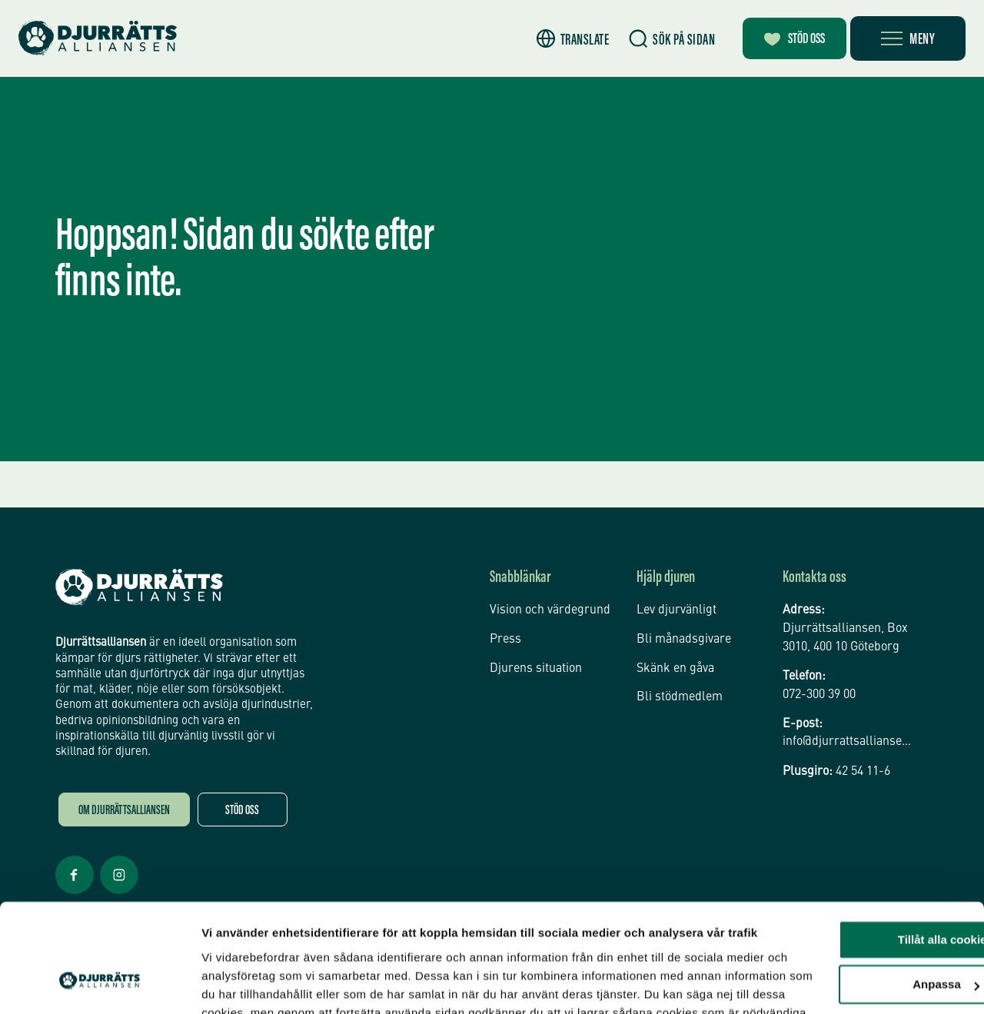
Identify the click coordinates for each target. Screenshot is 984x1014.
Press (505, 638)
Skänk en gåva (675, 666)
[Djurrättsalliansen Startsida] (139, 587)
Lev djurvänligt (676, 609)
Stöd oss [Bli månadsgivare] (790, 40)
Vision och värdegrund (550, 609)
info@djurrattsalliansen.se (848, 742)
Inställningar (236, 983)
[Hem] (99, 38)
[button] (561, 38)
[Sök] (661, 38)
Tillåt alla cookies (855, 831)
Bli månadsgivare (684, 638)
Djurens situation (536, 666)
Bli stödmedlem (680, 694)
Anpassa (856, 876)
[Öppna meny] (908, 38)
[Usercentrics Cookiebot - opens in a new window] (99, 984)
